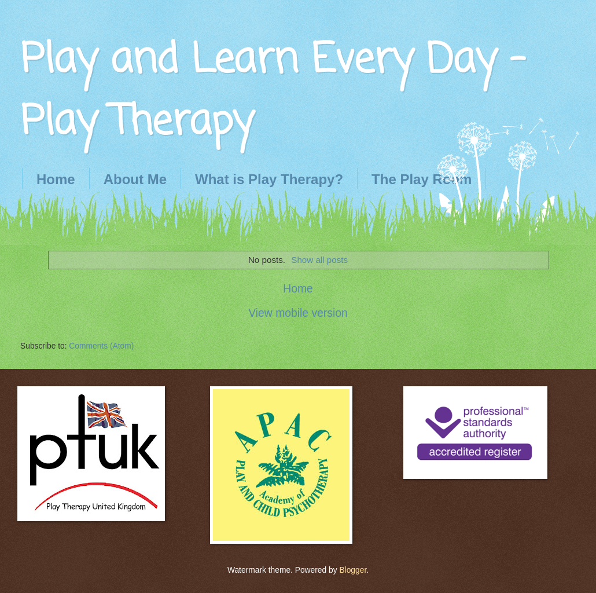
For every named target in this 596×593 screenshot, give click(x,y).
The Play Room (421, 179)
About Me (135, 179)
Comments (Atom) (101, 346)
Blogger (352, 570)
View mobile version (297, 313)
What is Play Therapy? (269, 179)
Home (55, 179)
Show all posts (319, 260)
